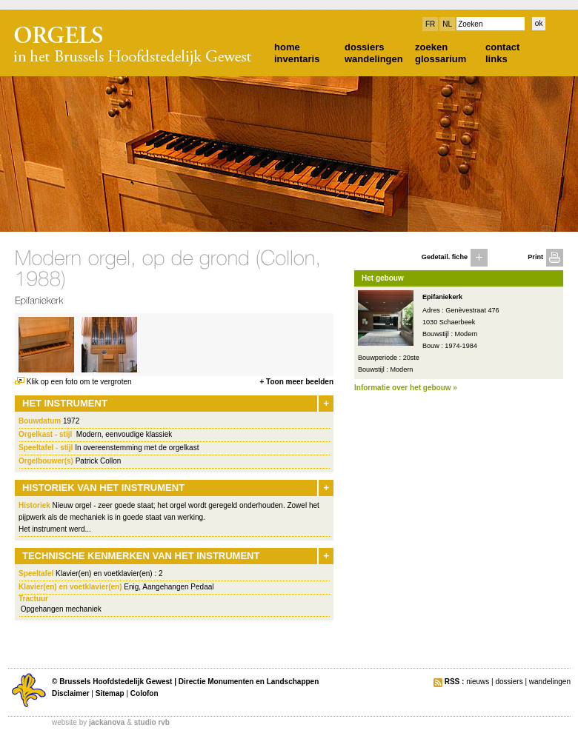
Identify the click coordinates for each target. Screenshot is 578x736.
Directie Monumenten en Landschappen (249, 682)
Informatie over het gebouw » (405, 388)
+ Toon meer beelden (296, 382)
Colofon (144, 693)
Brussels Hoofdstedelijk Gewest (115, 682)
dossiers (364, 47)
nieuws (477, 682)
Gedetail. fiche (445, 257)
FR (430, 24)
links (496, 58)
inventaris (296, 58)
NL (447, 24)
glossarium (440, 58)
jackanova (106, 722)
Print (535, 257)
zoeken (431, 47)
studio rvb (152, 722)
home (287, 47)
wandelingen (374, 58)
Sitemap (110, 693)
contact (502, 47)
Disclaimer (71, 693)
